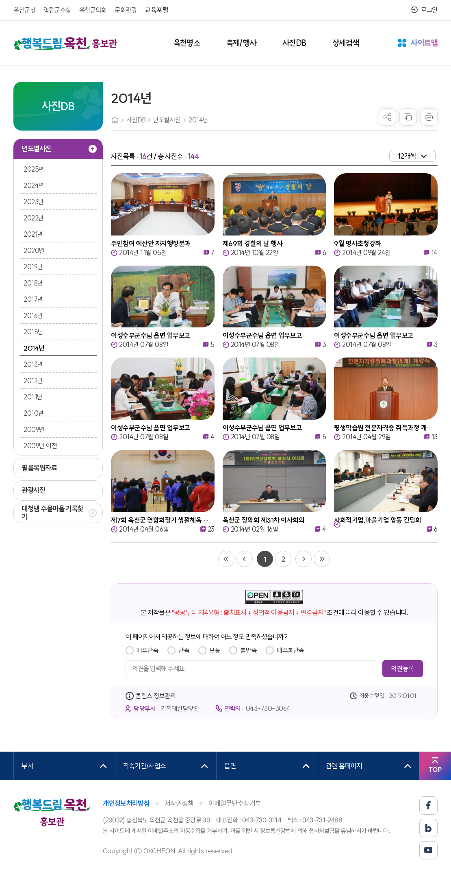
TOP (435, 770)
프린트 (429, 117)
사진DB (135, 120)
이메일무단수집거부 (234, 803)
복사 (408, 117)
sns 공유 (387, 117)
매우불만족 (290, 650)
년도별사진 (167, 120)
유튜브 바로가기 (428, 850)
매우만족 (147, 650)
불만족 (248, 650)
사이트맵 (418, 43)
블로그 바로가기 (428, 828)
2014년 (198, 120)
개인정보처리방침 (126, 803)
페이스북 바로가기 (428, 805)
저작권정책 (179, 803)
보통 (214, 650)
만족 (183, 650)
